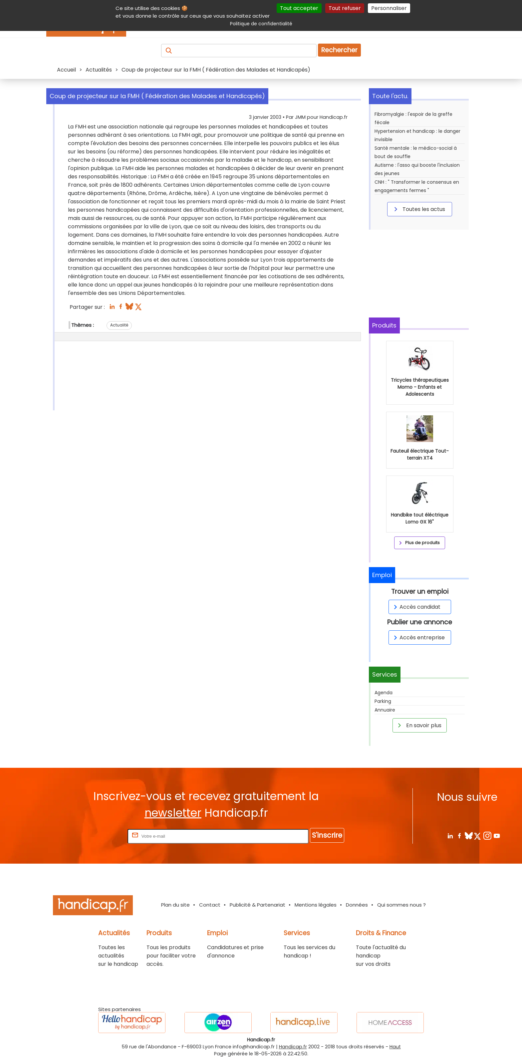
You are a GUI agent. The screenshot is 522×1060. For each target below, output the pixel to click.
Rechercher (339, 50)
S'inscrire (327, 835)
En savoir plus (418, 725)
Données (357, 904)
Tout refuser (345, 8)
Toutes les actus (418, 209)
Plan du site (175, 904)
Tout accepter (299, 8)
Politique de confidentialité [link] (261, 23)
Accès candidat (416, 607)
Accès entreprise (418, 637)
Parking (383, 701)
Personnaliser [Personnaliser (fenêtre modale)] (389, 8)
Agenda (383, 692)
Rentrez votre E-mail (100, 836)
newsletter (172, 813)
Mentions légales (316, 904)
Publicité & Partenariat (257, 904)
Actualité (119, 325)
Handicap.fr (293, 1046)
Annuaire (385, 710)
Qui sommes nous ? (401, 904)
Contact (209, 904)
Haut (395, 1046)
